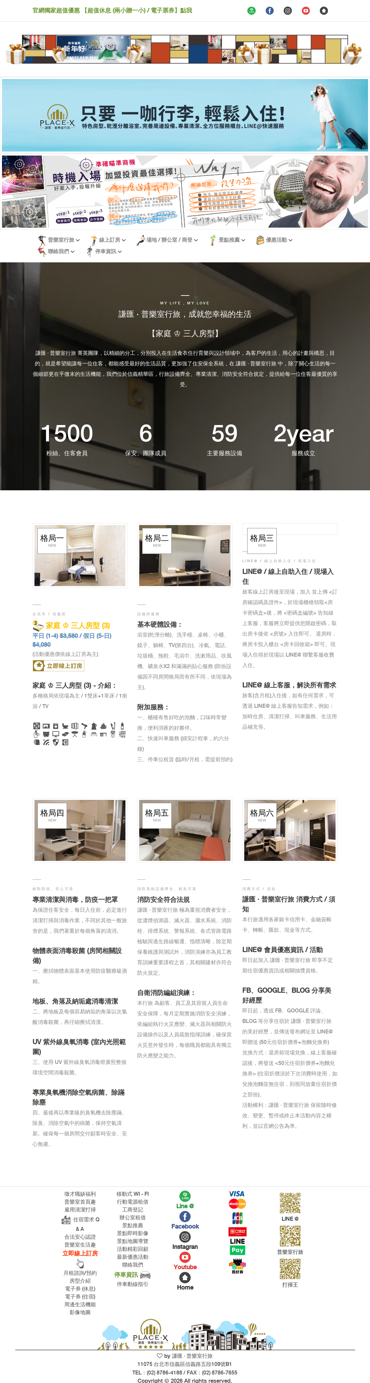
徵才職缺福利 (80, 1194)
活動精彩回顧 (132, 1249)
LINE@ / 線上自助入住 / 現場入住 (279, 561)
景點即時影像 (132, 1233)
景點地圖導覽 (132, 1241)
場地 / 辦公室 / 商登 (163, 240)
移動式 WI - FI (133, 1194)
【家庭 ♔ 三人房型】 (185, 334)
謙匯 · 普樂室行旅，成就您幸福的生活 (185, 315)
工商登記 (132, 1210)
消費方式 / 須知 (259, 889)
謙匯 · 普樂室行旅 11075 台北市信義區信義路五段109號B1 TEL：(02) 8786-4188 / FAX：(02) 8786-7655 (184, 1364)
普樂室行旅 (55, 240)
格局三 (262, 541)
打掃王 (290, 1285)
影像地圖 (80, 1312)
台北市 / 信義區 (49, 614)
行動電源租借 (132, 1202)
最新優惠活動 (132, 1257)
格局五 (157, 815)
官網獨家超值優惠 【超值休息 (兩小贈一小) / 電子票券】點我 (112, 11)
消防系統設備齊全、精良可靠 (167, 889)
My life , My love (185, 303)
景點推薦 (223, 240)
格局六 (262, 815)
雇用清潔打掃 (80, 1210)
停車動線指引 (132, 1284)
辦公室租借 (133, 1218)
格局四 (52, 815)
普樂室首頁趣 (80, 1202)
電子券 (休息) (80, 1289)
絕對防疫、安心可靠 (53, 889)
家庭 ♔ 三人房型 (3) (71, 626)
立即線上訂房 (80, 1260)
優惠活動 (270, 240)
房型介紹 (80, 1281)
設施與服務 (148, 614)
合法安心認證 (80, 1237)
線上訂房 (104, 240)
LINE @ (290, 1219)
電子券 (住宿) (80, 1297)
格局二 (157, 541)
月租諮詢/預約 (80, 1273)
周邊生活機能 (80, 1305)
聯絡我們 (52, 251)
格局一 (52, 541)
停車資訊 (100, 251)
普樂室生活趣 (80, 1245)
